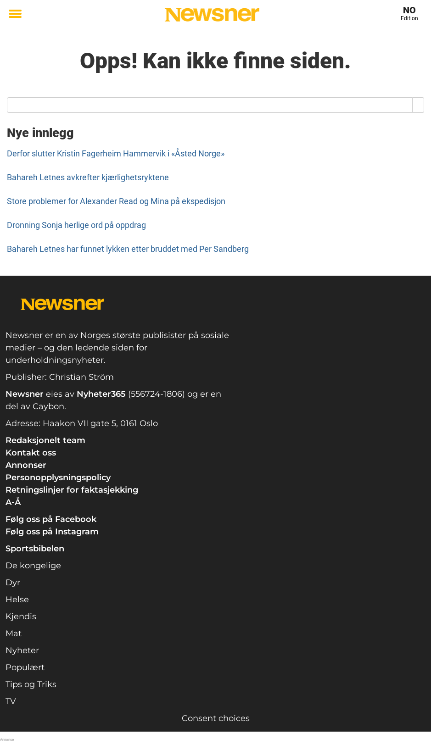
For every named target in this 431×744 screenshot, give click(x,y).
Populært (25, 667)
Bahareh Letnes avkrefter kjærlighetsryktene (88, 177)
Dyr (13, 582)
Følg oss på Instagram (52, 532)
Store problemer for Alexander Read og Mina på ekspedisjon (116, 201)
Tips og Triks (31, 684)
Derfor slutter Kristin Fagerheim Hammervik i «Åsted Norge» (115, 153)
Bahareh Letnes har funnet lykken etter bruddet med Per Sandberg (128, 249)
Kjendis (21, 616)
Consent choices (216, 718)
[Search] (418, 105)
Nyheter (22, 650)
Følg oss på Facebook (51, 519)
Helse (17, 599)
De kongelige (33, 566)
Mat (14, 633)
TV (11, 701)
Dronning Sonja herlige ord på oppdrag (76, 225)
